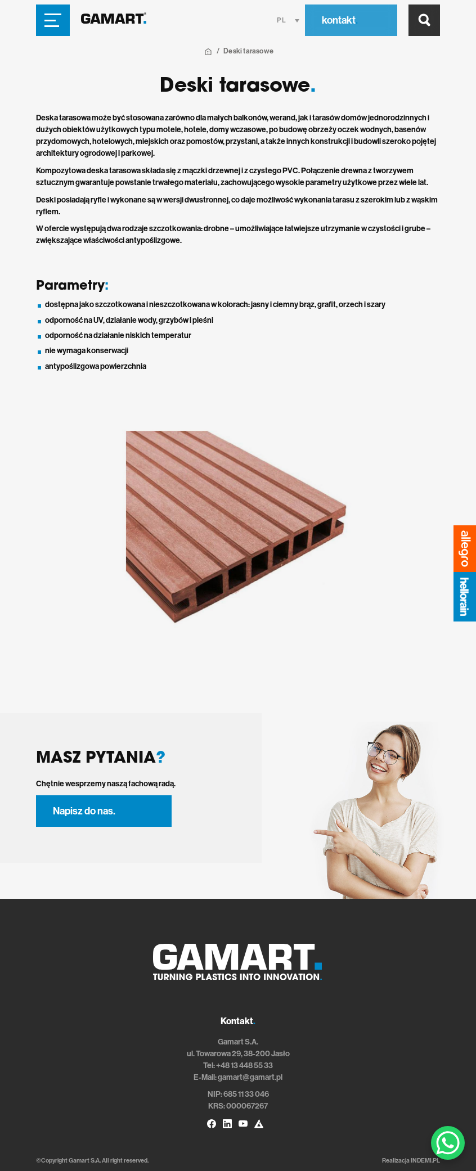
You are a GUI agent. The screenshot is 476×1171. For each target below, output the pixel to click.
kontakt (340, 20)
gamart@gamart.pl (250, 1077)
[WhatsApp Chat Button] (448, 1143)
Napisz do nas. (84, 811)
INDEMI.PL (425, 1160)
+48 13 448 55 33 (244, 1065)
